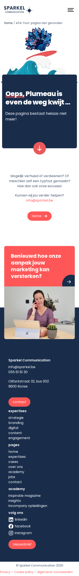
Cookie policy (24, 572)
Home (8, 23)
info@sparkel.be (39, 200)
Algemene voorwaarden (55, 572)
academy (16, 488)
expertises (17, 411)
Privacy (5, 572)
